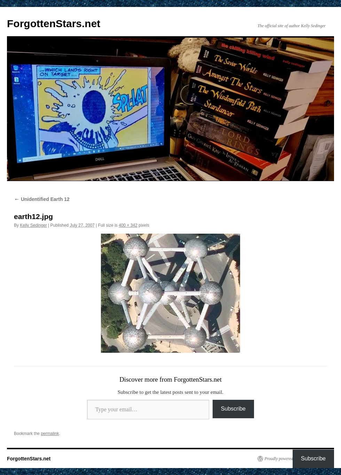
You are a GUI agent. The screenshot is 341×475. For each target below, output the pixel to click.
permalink (50, 433)
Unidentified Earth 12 (42, 199)
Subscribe (233, 409)
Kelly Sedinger (33, 225)
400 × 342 (128, 225)
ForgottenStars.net (53, 23)
